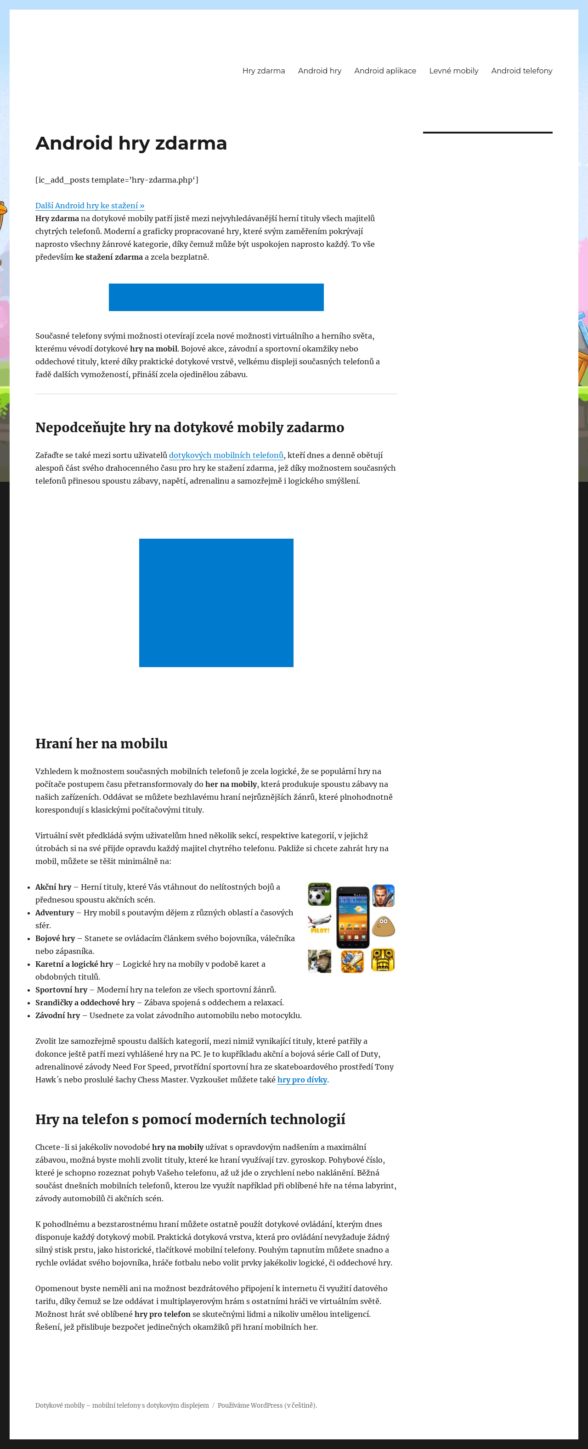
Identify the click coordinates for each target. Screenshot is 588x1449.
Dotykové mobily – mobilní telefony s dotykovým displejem (122, 1406)
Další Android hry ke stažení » (90, 205)
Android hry (320, 71)
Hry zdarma (264, 71)
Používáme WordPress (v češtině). (267, 1406)
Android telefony (522, 71)
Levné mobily (453, 71)
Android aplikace (385, 71)
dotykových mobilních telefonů (226, 455)
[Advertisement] (218, 298)
